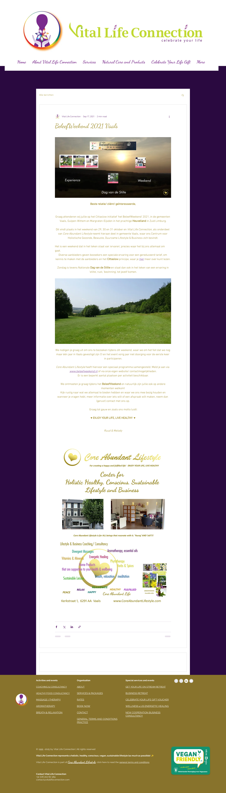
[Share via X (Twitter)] (64, 626)
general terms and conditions (134, 762)
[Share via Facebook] (56, 626)
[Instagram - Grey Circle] (181, 681)
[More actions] (169, 116)
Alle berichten (46, 95)
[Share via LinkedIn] (71, 626)
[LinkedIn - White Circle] (186, 681)
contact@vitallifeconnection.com (53, 779)
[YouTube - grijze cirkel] (191, 681)
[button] (182, 95)
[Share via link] (79, 626)
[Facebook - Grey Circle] (176, 681)
